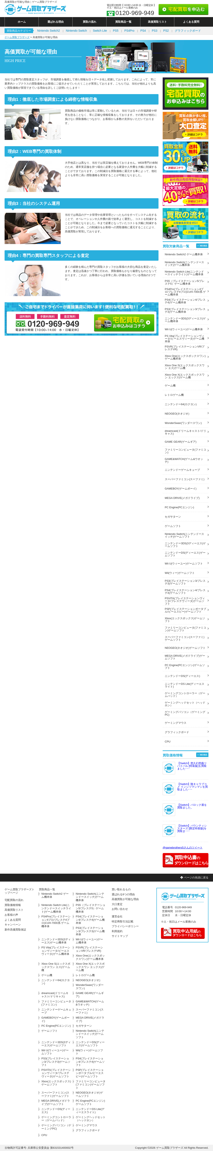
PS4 (143, 30)
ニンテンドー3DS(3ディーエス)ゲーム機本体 (185, 320)
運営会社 (117, 916)
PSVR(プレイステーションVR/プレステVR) (184, 348)
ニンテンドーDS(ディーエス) (182, 676)
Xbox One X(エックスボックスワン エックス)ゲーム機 (184, 376)
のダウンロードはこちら (182, 932)
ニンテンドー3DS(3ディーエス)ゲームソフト (185, 544)
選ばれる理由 (55, 21)
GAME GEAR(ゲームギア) (180, 441)
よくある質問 (191, 21)
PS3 (154, 30)
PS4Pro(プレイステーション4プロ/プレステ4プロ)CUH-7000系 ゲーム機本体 (185, 292)
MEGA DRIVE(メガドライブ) (182, 498)
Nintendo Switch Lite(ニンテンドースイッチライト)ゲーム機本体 (184, 273)
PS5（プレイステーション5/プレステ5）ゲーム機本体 (184, 282)
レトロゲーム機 (174, 395)
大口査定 (117, 904)
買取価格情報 (13, 905)
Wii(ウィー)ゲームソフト (180, 573)
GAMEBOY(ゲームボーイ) (180, 488)
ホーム (22, 21)
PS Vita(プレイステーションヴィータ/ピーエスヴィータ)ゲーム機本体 (184, 339)
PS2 (166, 30)
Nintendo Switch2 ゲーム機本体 (184, 254)
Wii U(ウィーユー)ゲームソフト (184, 563)
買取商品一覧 (123, 21)
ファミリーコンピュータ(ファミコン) (185, 451)
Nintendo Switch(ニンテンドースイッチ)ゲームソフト (184, 535)
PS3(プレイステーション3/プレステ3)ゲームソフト (185, 582)
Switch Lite (100, 30)
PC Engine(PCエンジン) (179, 507)
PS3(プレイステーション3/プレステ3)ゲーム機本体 (185, 310)
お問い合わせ (120, 909)
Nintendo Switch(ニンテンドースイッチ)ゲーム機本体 (184, 263)
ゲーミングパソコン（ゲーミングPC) (185, 713)
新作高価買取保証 (15, 929)
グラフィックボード (188, 30)
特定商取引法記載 (122, 921)
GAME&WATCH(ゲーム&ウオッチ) (184, 460)
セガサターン (173, 516)
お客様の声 (11, 914)
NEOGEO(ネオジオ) (177, 413)
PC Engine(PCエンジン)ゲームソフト (185, 666)
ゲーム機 (170, 385)
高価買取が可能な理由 (125, 899)
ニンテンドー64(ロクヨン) (181, 404)
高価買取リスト (157, 21)
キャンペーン (13, 924)
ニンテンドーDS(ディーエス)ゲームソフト (185, 554)
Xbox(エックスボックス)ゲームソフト (185, 619)
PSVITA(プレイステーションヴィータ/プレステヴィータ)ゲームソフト (185, 601)
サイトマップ (120, 936)
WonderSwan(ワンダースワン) (183, 423)
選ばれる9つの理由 (123, 894)
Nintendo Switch (76, 30)
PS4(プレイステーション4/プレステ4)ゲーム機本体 (185, 301)
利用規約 (117, 931)
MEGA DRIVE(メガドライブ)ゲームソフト (185, 657)
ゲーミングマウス (175, 722)
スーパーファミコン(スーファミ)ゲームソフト (184, 638)
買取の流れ (89, 21)
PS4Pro (129, 30)
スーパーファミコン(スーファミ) (184, 479)
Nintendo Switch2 (48, 30)
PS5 (115, 30)
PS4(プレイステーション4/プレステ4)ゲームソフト (185, 591)
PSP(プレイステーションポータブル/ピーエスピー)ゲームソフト (185, 610)
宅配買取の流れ (14, 900)
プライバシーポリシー (125, 926)
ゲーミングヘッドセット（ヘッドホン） (185, 704)
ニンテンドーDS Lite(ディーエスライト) (184, 685)
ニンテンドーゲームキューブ (182, 469)
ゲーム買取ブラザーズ (17, 37)
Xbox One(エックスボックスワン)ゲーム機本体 (185, 357)
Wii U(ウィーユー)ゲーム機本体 (184, 329)
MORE (203, 245)
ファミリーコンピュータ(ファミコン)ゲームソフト (185, 629)
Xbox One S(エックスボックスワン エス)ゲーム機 (184, 366)
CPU (167, 741)
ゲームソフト (173, 526)
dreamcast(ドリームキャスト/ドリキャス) (185, 432)
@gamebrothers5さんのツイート (183, 847)
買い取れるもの (121, 889)
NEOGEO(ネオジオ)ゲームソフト (185, 648)
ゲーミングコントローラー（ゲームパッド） (185, 694)
